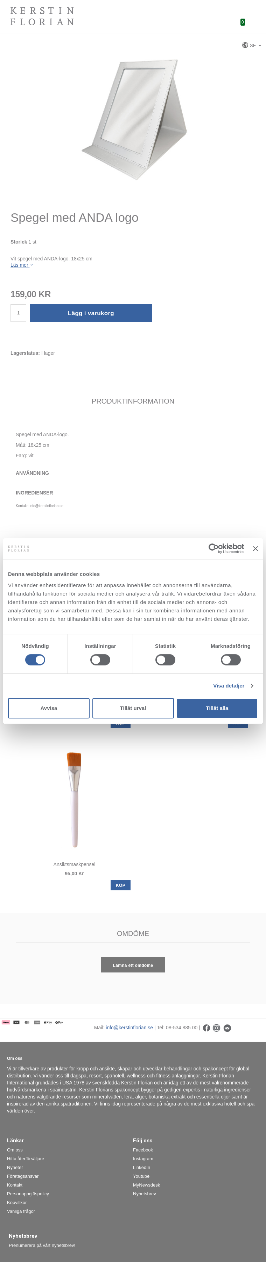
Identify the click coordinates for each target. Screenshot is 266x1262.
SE (249, 45)
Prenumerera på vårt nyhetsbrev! (42, 1245)
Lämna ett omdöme (133, 965)
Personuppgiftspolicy (28, 1193)
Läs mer (22, 265)
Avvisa (49, 708)
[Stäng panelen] (255, 548)
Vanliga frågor (21, 1211)
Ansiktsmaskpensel (75, 864)
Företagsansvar (22, 1176)
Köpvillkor (17, 1202)
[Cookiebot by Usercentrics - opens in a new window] (213, 548)
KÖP (120, 885)
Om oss (15, 1150)
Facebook (143, 1150)
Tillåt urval (133, 708)
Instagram (143, 1158)
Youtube (141, 1176)
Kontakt (14, 1185)
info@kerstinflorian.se (129, 1027)
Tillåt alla (217, 708)
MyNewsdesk (146, 1185)
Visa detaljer (228, 686)
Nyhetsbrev (144, 1193)
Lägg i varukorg (91, 313)
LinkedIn (141, 1167)
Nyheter (15, 1167)
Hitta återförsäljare (25, 1158)
